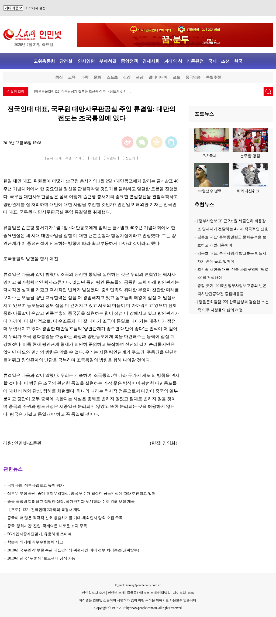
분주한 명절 (250, 156)
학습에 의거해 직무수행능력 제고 (35, 542)
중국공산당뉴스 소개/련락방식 (149, 593)
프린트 (111, 158)
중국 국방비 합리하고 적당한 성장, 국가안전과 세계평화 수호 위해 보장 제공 (71, 502)
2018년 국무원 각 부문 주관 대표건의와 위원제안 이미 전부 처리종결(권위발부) (73, 550)
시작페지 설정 (35, 8)
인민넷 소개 (116, 593)
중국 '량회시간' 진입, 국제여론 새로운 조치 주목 (47, 526)
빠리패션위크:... (250, 191)
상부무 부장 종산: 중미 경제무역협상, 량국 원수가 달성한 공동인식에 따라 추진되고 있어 (81, 493)
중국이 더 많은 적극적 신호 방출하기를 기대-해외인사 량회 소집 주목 (65, 518)
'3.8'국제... (211, 156)
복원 (68, 158)
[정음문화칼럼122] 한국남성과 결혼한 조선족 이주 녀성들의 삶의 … (82, 91)
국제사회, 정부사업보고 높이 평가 (35, 485)
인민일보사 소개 (93, 593)
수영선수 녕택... (211, 191)
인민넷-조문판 (27, 443)
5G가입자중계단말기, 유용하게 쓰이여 (39, 534)
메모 (94, 158)
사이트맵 (179, 593)
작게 (78, 158)
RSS (191, 593)
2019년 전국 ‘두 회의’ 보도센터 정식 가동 (41, 558)
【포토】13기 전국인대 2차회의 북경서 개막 (44, 510)
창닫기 (130, 158)
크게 (58, 158)
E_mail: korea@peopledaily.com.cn (138, 585)
